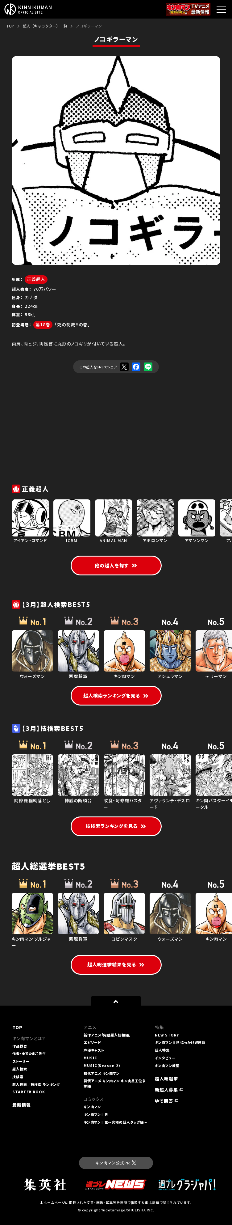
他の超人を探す (116, 565)
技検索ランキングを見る (116, 826)
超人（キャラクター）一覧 (45, 25)
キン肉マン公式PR (115, 1163)
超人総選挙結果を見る (116, 964)
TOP (10, 25)
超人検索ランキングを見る (116, 695)
